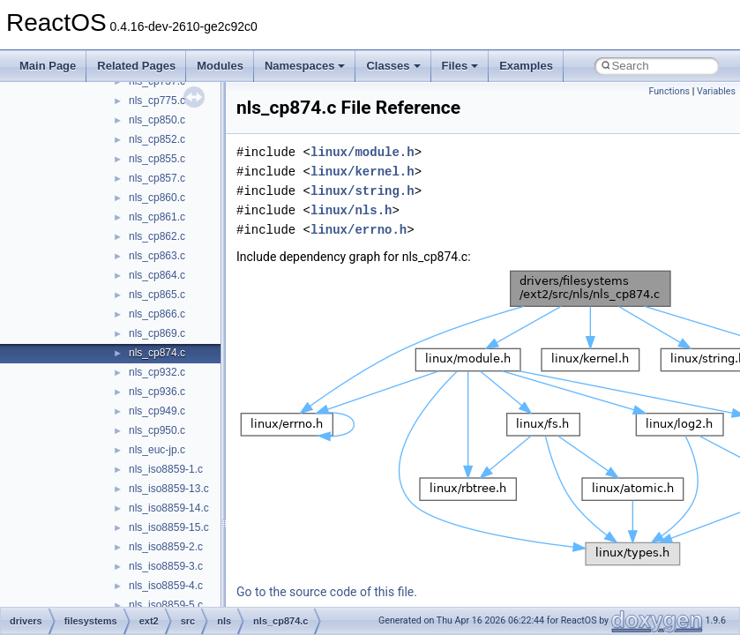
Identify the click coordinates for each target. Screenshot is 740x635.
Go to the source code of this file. (326, 592)
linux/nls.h (351, 210)
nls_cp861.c (157, 217)
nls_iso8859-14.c (169, 508)
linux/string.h (362, 191)
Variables (716, 91)
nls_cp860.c (157, 197)
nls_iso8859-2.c (166, 547)
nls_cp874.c (157, 353)
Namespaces (305, 65)
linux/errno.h (358, 229)
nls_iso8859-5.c (166, 605)
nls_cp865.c (157, 294)
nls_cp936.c (157, 391)
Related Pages (136, 65)
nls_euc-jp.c (157, 450)
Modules (220, 65)
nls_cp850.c (157, 120)
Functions (669, 91)
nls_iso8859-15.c (169, 527)
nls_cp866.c (157, 314)
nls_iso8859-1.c (166, 469)
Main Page (47, 65)
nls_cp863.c (157, 256)
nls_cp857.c (157, 178)
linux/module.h (362, 152)
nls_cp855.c (157, 159)
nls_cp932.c (157, 372)
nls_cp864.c (157, 275)
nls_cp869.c (157, 333)
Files (460, 65)
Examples (526, 65)
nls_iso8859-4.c (166, 585)
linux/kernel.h (362, 171)
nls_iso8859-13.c (169, 488)
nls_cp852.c (157, 139)
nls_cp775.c (157, 100)
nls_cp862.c (157, 236)
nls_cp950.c (157, 430)
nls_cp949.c (157, 411)
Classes (393, 65)
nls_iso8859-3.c (166, 566)
